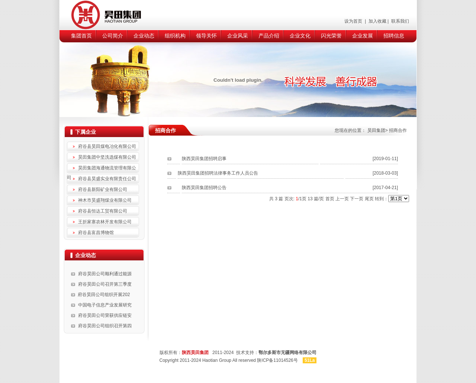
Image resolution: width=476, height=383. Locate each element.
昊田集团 (376, 130)
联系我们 (399, 21)
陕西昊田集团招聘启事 (204, 158)
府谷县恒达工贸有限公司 (102, 211)
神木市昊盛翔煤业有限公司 (105, 200)
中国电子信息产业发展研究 (105, 305)
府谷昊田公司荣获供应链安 (105, 315)
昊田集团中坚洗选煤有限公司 (107, 157)
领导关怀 (206, 36)
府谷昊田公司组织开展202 (104, 294)
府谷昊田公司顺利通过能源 (105, 273)
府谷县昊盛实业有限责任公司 (107, 178)
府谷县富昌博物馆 (96, 232)
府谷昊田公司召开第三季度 (105, 284)
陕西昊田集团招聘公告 (204, 187)
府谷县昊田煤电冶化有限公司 (107, 146)
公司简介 (112, 36)
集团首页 (81, 36)
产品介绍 (268, 36)
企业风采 (237, 36)
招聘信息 (393, 36)
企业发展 (362, 36)
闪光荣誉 (331, 36)
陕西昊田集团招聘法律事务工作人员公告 (218, 173)
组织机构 (175, 36)
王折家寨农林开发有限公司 (105, 221)
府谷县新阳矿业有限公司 (102, 189)
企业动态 (144, 36)
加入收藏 (376, 21)
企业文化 (300, 36)
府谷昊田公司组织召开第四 (105, 325)
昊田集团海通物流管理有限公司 (101, 169)
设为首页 (353, 21)
